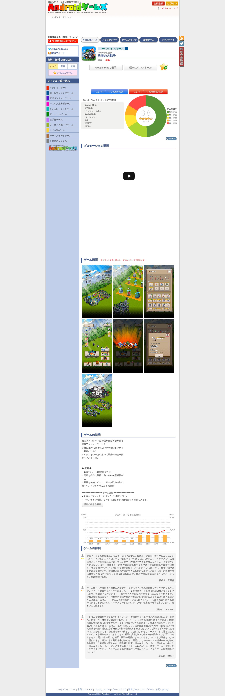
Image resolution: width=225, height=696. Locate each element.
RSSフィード (56, 53)
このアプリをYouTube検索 (148, 91)
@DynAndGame (58, 49)
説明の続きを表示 (92, 504)
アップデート (168, 40)
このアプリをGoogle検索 (110, 91)
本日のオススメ (90, 40)
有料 (63, 66)
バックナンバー (109, 40)
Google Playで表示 (105, 67)
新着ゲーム (148, 40)
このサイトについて (169, 8)
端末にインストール (140, 67)
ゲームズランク (129, 40)
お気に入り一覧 (64, 73)
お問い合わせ (162, 689)
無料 (72, 66)
